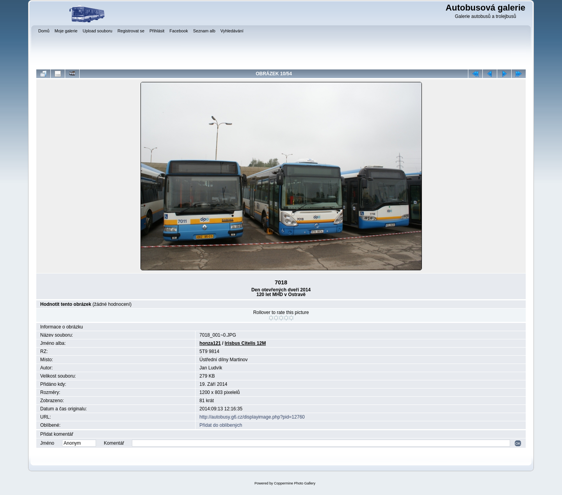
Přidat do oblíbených (220, 425)
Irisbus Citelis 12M (245, 343)
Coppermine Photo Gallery (294, 483)
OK (518, 443)
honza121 (210, 343)
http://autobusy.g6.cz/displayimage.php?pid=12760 (252, 417)
